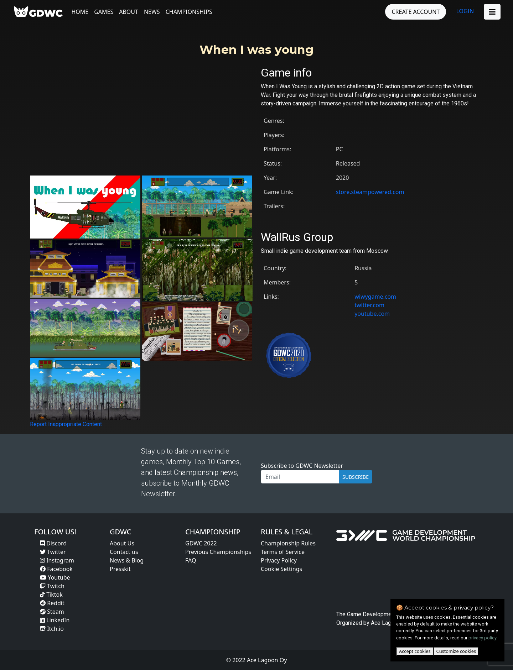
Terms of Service (283, 552)
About (130, 12)
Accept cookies (415, 651)
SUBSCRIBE (355, 476)
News (153, 12)
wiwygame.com (375, 296)
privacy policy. (482, 637)
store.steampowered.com (370, 192)
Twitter (53, 552)
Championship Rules (288, 543)
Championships (190, 12)
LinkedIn (54, 620)
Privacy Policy (279, 560)
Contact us (124, 552)
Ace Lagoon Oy (390, 622)
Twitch (52, 586)
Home (81, 12)
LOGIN (463, 11)
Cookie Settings (281, 569)
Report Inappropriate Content (66, 424)
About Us (122, 543)
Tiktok (51, 594)
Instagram (57, 560)
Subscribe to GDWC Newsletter (302, 466)
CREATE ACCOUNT (414, 12)
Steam (52, 612)
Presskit (120, 569)
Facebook (56, 569)
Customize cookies (456, 651)
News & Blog (127, 560)
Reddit (52, 603)
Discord (53, 543)
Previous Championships (218, 552)
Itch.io (52, 629)
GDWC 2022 (201, 543)
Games (105, 12)
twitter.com (369, 305)
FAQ (190, 560)
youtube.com (372, 314)
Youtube (55, 577)
